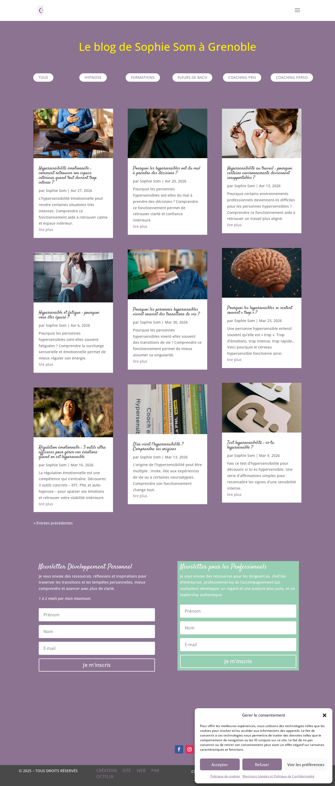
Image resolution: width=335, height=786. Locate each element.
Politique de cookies (225, 776)
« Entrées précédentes (53, 523)
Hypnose (93, 77)
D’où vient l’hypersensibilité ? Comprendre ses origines (158, 446)
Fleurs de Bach (192, 77)
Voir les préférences (305, 764)
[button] (324, 715)
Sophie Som (56, 190)
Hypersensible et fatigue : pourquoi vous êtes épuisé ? (69, 315)
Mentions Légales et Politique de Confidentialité (278, 776)
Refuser (262, 764)
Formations (143, 77)
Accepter (219, 764)
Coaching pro (242, 77)
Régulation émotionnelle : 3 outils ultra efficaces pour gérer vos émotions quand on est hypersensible (72, 452)
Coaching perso (292, 77)
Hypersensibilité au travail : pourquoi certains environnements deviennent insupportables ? (259, 173)
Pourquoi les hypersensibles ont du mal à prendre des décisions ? (166, 170)
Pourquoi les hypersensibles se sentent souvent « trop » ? (259, 310)
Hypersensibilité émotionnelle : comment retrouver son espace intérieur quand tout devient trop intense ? (68, 175)
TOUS (43, 77)
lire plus (46, 229)
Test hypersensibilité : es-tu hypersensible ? (250, 445)
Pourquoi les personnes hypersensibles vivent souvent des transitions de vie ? (166, 312)
